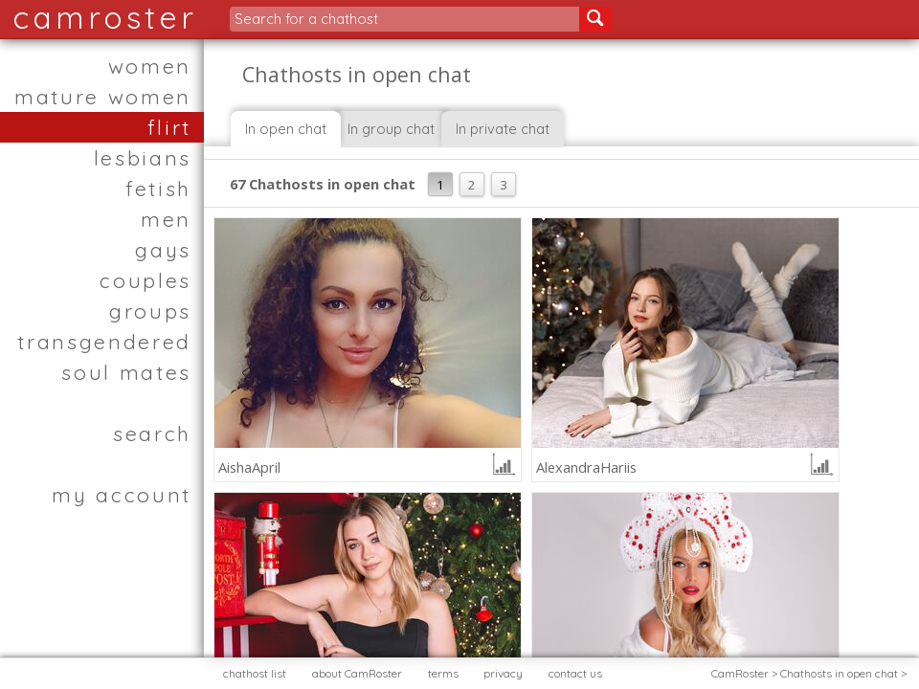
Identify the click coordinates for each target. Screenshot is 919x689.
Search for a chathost (306, 19)
